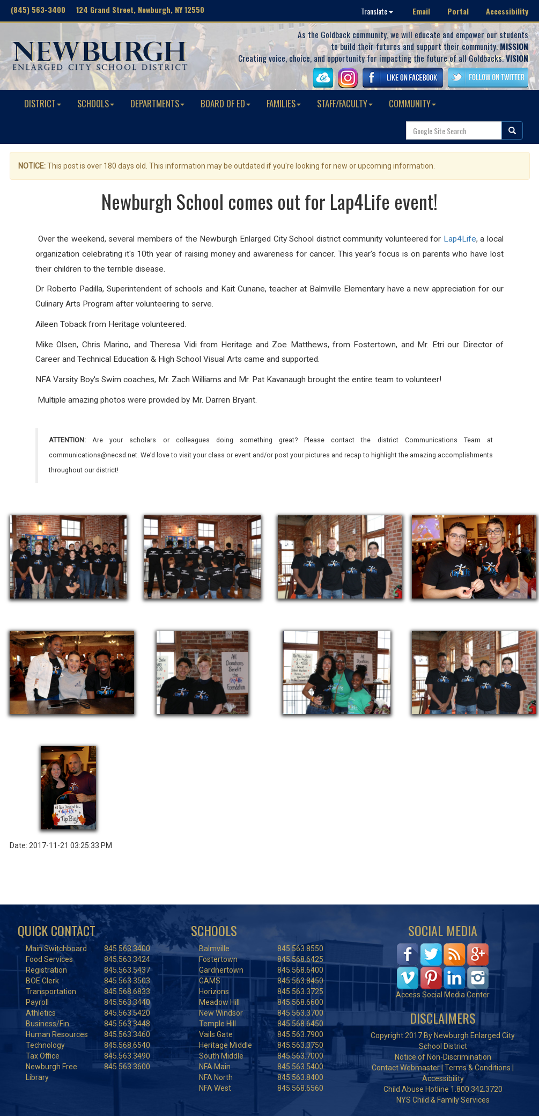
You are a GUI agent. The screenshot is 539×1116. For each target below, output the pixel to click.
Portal (458, 11)
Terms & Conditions (478, 1067)
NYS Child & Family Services (443, 1100)
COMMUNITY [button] (412, 103)
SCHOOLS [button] (95, 103)
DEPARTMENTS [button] (157, 103)
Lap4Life (460, 239)
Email (421, 11)
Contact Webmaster (406, 1067)
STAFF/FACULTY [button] (345, 103)
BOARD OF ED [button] (225, 103)
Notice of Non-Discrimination (443, 1057)
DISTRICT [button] (42, 103)
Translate (377, 11)
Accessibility (507, 11)
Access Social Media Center (443, 994)
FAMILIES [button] (284, 103)
